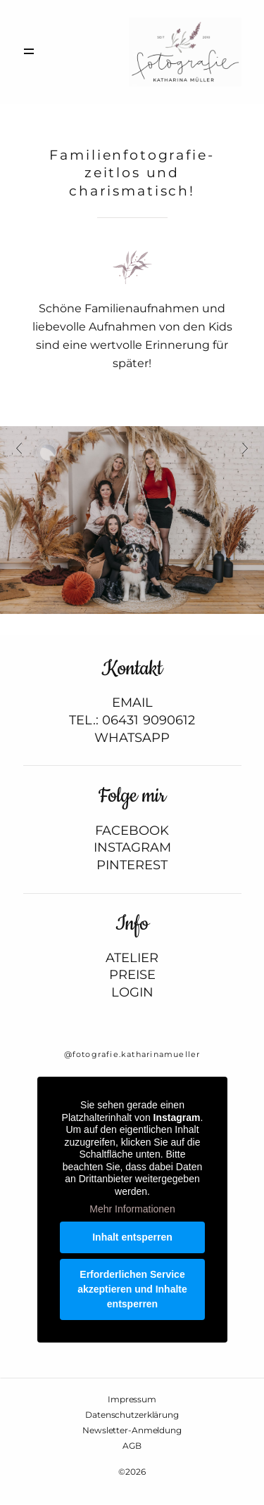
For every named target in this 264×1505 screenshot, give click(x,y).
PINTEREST (132, 865)
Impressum (132, 1399)
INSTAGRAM (132, 847)
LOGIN (132, 992)
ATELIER (132, 958)
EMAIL (132, 703)
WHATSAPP (132, 738)
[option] (132, 520)
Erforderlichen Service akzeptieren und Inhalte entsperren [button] (132, 1289)
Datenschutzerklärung (132, 1415)
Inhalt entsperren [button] (132, 1237)
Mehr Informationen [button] (132, 1209)
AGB (132, 1446)
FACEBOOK (132, 831)
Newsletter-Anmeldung (132, 1430)
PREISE (132, 975)
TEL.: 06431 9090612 (132, 720)
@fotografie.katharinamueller (132, 1054)
